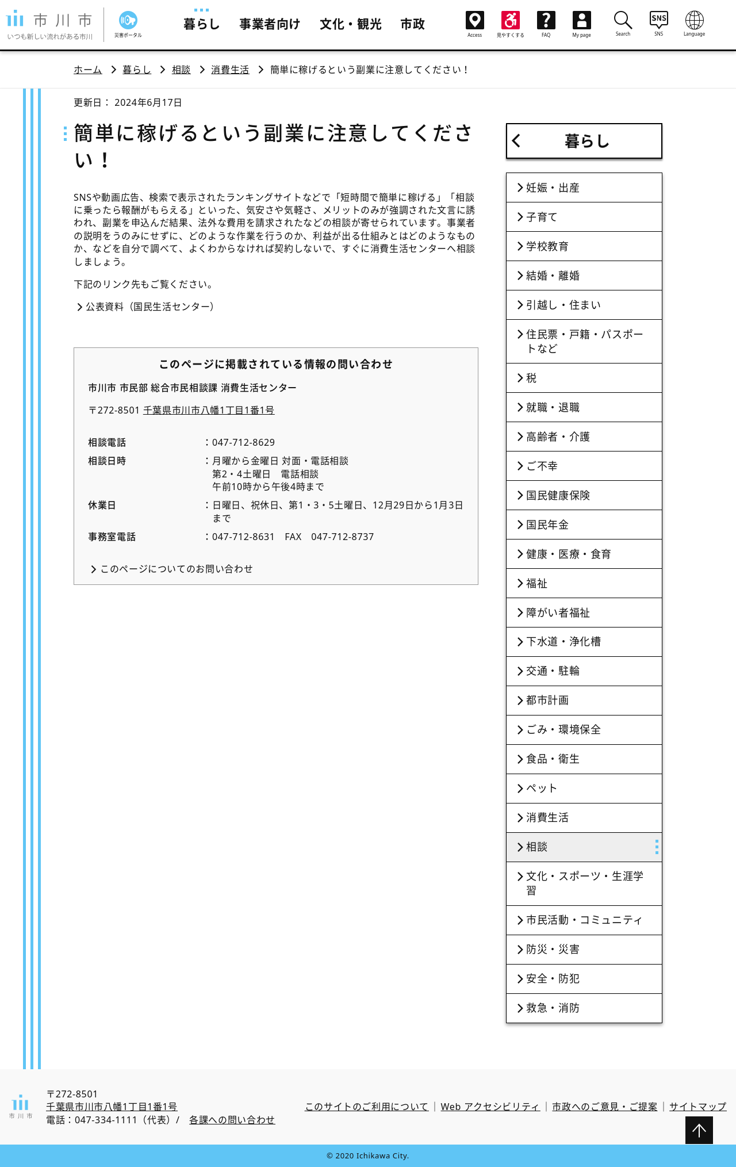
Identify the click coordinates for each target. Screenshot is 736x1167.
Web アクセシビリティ (490, 1106)
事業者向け (270, 24)
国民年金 (547, 524)
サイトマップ (698, 1106)
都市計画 (547, 700)
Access (475, 24)
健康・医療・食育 (569, 554)
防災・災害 (553, 949)
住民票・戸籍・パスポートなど (585, 341)
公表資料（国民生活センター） (153, 306)
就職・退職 (553, 407)
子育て (542, 217)
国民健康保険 (558, 495)
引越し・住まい (563, 305)
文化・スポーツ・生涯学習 (585, 883)
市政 (412, 24)
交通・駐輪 (553, 671)
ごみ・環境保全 (563, 729)
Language (694, 23)
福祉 (536, 583)
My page (582, 24)
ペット (542, 788)
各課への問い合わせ (232, 1120)
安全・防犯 (553, 978)
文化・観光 (351, 24)
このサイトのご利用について (367, 1106)
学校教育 (547, 246)
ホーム (88, 69)
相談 (181, 69)
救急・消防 (553, 1008)
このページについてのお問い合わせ (176, 569)
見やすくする (510, 24)
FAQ (546, 24)
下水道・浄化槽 (563, 641)
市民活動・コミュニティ (585, 920)
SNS (659, 23)
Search (623, 23)
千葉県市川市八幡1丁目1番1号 (209, 410)
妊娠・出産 (553, 187)
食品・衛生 (553, 759)
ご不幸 (542, 466)
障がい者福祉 (558, 612)
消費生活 (230, 69)
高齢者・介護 (558, 436)
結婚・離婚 (553, 275)
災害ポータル (128, 24)
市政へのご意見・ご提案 (604, 1106)
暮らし (202, 24)
